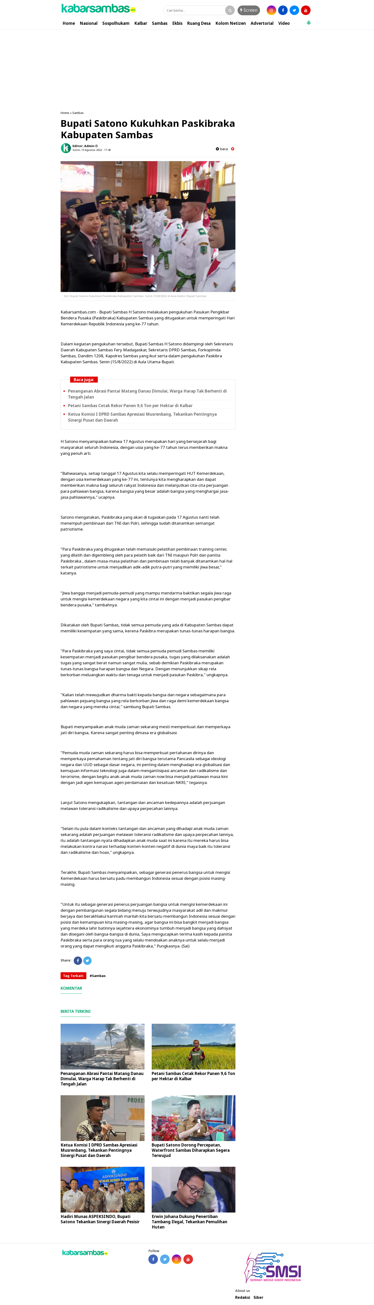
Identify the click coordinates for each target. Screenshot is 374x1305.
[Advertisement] (187, 65)
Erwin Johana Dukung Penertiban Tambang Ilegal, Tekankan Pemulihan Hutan (189, 1222)
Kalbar (140, 23)
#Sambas (98, 975)
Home (68, 23)
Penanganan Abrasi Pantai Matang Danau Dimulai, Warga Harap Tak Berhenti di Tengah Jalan (102, 1079)
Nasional (89, 23)
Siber (258, 1297)
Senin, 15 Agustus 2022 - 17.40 (92, 150)
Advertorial (262, 23)
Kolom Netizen (230, 23)
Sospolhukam (116, 23)
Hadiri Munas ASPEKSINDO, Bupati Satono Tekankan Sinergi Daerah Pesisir (100, 1219)
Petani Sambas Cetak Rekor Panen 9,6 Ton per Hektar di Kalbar (130, 405)
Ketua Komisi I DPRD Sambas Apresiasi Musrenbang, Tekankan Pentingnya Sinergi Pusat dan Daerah (99, 1150)
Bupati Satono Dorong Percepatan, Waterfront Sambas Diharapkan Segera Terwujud (191, 1150)
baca (222, 149)
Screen (248, 10)
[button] (308, 20)
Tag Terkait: (73, 975)
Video (284, 23)
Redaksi (242, 1297)
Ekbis (177, 23)
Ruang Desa (199, 23)
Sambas (159, 23)
